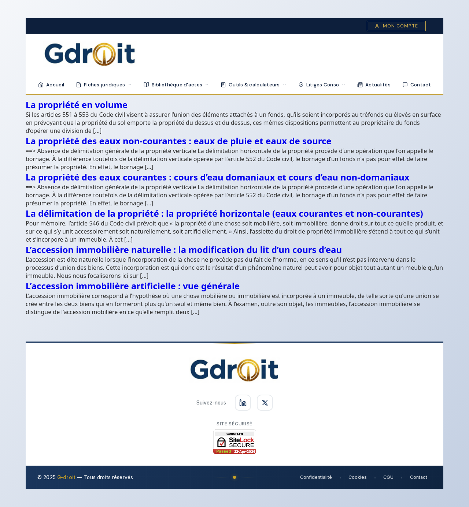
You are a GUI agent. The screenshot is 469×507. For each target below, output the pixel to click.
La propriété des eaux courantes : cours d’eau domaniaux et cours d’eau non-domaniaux (217, 177)
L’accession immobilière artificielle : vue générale (133, 286)
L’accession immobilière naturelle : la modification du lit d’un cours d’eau (184, 249)
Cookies (357, 477)
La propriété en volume (77, 104)
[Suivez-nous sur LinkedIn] (243, 403)
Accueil (51, 85)
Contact (416, 85)
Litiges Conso (322, 85)
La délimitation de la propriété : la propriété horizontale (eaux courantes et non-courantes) (224, 213)
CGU (388, 477)
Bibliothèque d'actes (176, 85)
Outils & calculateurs (254, 85)
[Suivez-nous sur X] (265, 403)
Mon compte (396, 26)
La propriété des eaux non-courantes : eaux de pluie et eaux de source (179, 141)
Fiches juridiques (104, 85)
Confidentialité (316, 477)
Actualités (374, 85)
